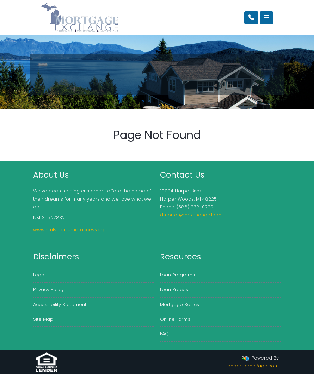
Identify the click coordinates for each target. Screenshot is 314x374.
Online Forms (175, 319)
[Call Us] (251, 17)
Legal (39, 274)
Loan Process (175, 289)
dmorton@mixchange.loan (190, 214)
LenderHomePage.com (252, 366)
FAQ (164, 333)
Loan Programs (177, 274)
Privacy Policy (48, 289)
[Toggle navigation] (266, 17)
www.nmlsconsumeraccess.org (69, 229)
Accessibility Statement (59, 304)
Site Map (43, 319)
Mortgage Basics (179, 304)
